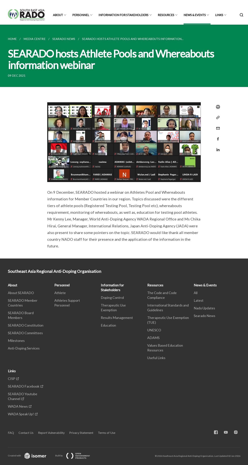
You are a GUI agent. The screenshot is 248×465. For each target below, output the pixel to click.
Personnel (80, 15)
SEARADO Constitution (25, 325)
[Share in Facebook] (216, 136)
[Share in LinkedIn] (216, 147)
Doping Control (112, 297)
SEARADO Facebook (23, 386)
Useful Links (156, 358)
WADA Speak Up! (21, 414)
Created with (30, 455)
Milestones (16, 340)
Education (108, 325)
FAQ (11, 432)
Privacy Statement (81, 432)
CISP (11, 378)
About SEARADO (21, 293)
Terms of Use (106, 432)
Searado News (204, 316)
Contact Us (26, 432)
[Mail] (216, 126)
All (196, 293)
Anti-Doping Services (24, 348)
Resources (166, 15)
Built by (75, 455)
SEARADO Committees (25, 333)
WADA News (18, 406)
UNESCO (154, 330)
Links (219, 15)
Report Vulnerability (51, 432)
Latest (198, 300)
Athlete (60, 293)
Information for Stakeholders (123, 15)
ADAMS (153, 338)
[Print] (216, 106)
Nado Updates (204, 308)
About (58, 15)
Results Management (117, 317)
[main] (124, 142)
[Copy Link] (216, 117)
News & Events (195, 15)
